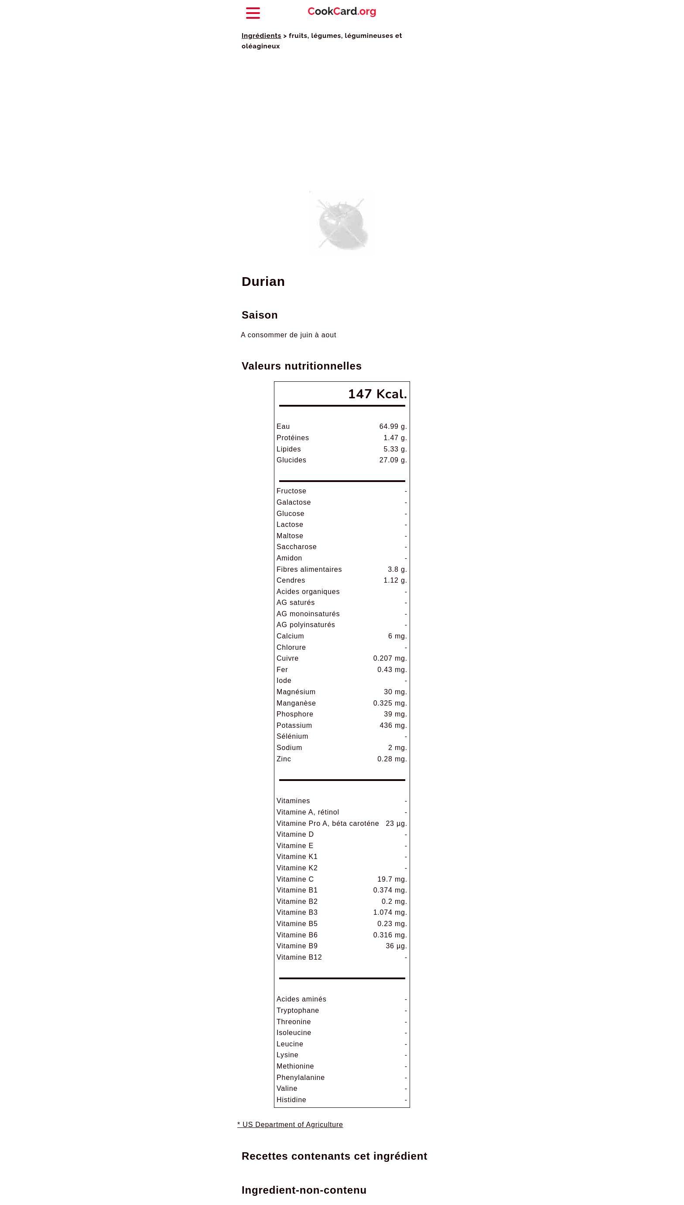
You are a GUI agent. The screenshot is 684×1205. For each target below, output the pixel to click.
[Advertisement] (342, 121)
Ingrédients (261, 36)
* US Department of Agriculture (290, 1124)
